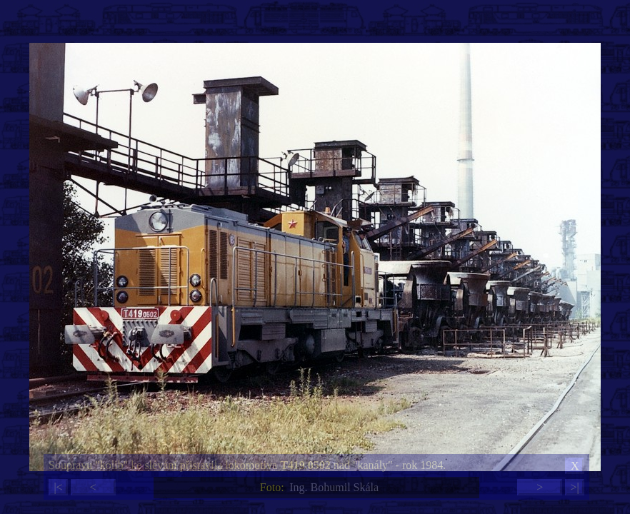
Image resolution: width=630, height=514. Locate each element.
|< (58, 487)
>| (574, 487)
